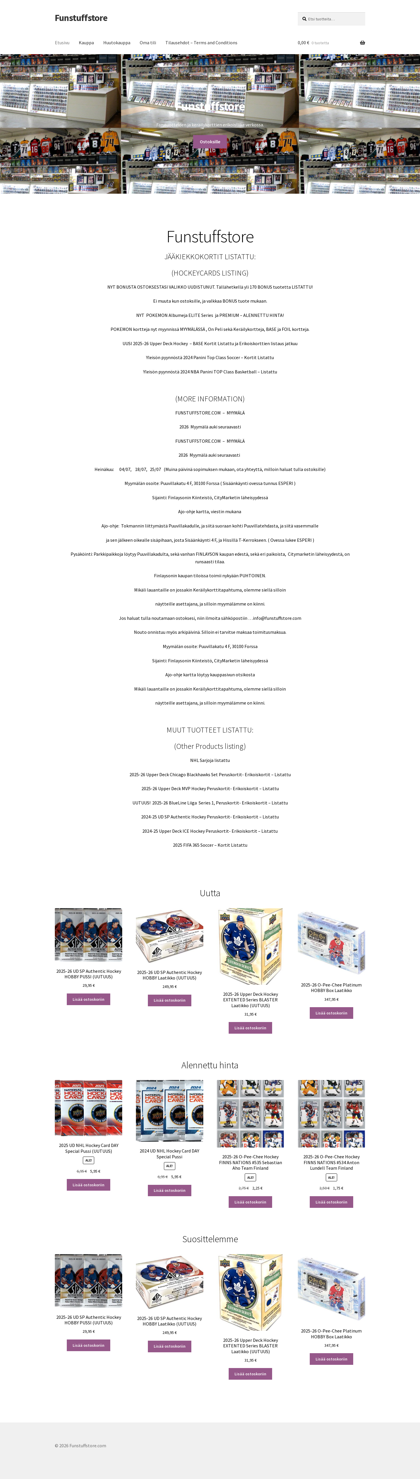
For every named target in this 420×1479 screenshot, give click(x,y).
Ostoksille (210, 134)
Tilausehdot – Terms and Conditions (201, 42)
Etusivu (62, 42)
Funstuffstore (81, 18)
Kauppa (86, 42)
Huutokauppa (116, 42)
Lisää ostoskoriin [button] (88, 999)
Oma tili (148, 42)
